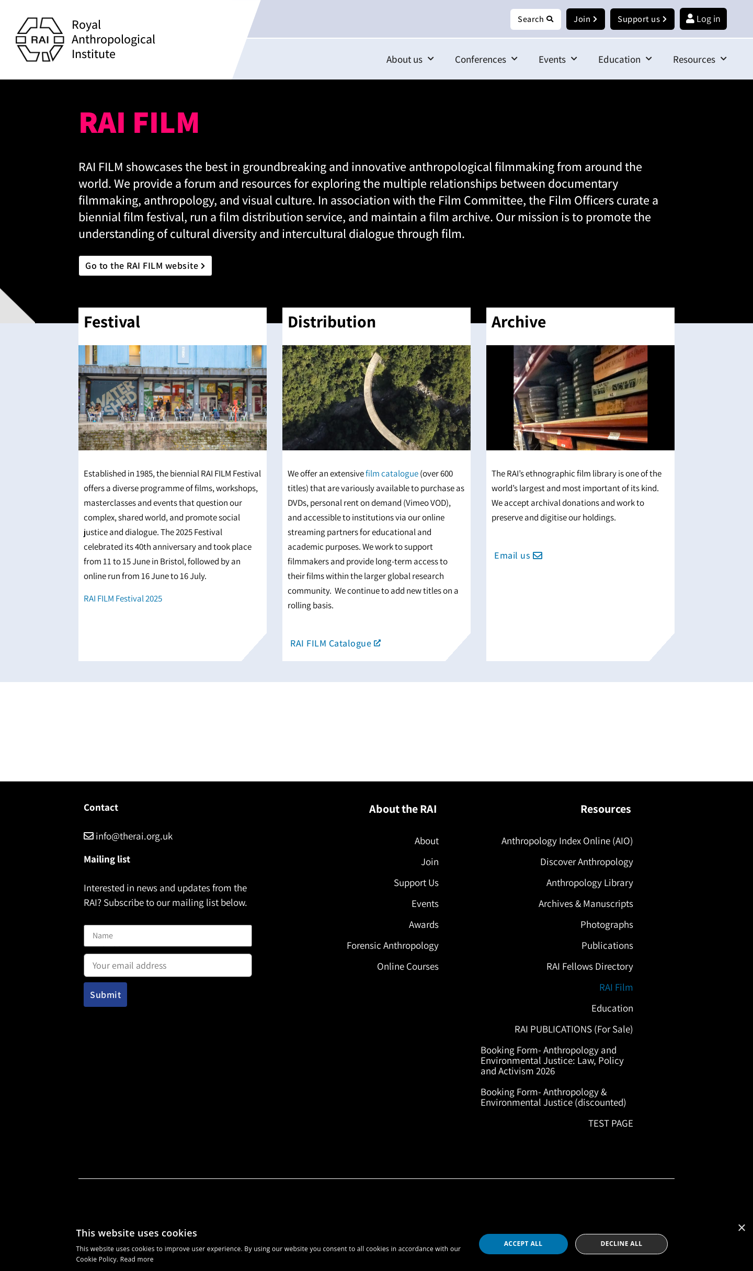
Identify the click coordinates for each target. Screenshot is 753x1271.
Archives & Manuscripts (582, 904)
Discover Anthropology (583, 862)
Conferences (486, 59)
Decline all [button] (622, 1243)
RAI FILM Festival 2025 (123, 599)
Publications (604, 945)
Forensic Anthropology (390, 945)
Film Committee (480, 200)
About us (410, 59)
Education (625, 59)
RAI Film (613, 987)
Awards (421, 924)
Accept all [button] (523, 1243)
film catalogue (392, 474)
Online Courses (405, 966)
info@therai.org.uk (128, 836)
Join (427, 862)
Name (95, 918)
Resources (700, 59)
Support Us (413, 883)
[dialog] (376, 1244)
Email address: (168, 962)
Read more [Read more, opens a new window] (137, 1259)
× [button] (741, 1228)
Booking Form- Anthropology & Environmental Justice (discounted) (557, 1097)
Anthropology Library (586, 883)
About (424, 841)
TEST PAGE (607, 1123)
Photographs (603, 924)
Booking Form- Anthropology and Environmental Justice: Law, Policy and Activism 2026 (555, 1060)
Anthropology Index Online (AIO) (564, 841)
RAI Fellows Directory (586, 966)
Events (558, 59)
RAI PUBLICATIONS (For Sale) (570, 1029)
